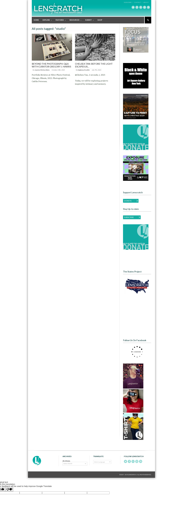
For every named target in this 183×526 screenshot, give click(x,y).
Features (60, 20)
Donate (128, 201)
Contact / (138, 2)
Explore (46, 20)
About (146, 2)
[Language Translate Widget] (102, 462)
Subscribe (129, 217)
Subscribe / (128, 2)
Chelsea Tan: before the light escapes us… (94, 65)
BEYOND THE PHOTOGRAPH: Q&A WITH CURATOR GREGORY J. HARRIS (51, 65)
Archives (66, 460)
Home (36, 20)
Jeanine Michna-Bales (42, 70)
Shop (99, 20)
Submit (88, 20)
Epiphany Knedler (84, 70)
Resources (75, 20)
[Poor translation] (9, 489)
